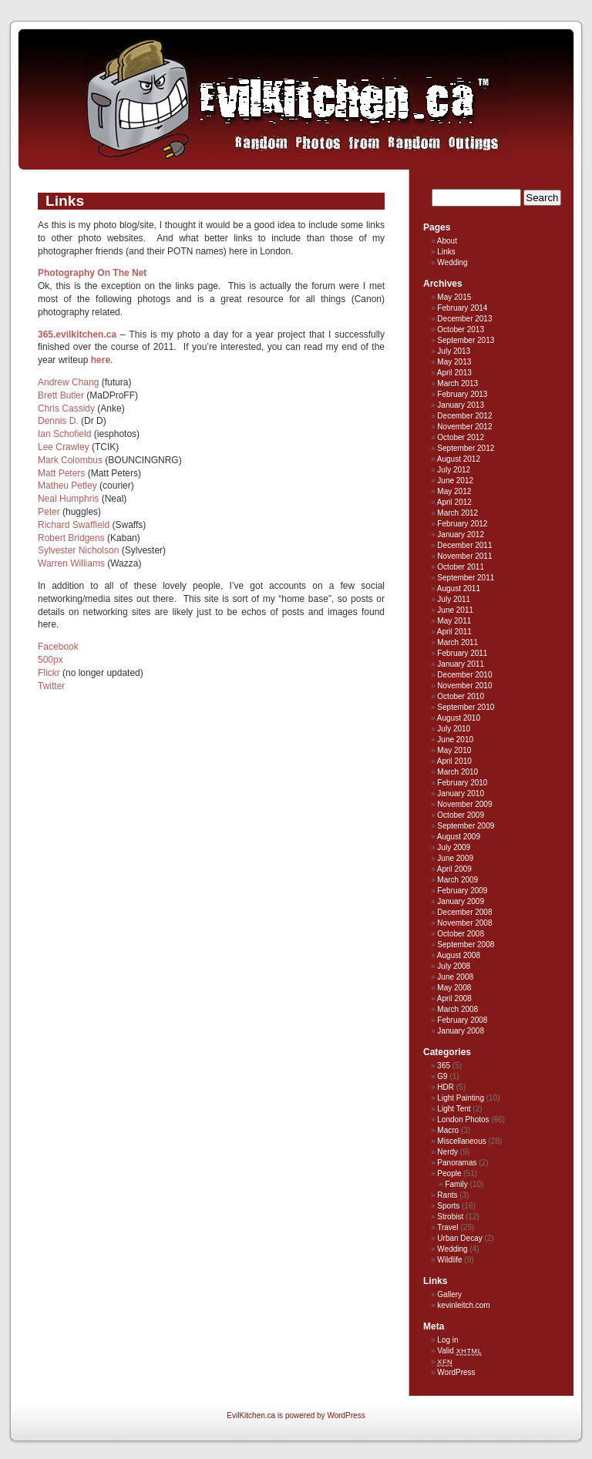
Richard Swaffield (73, 524)
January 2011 (460, 664)
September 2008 (465, 944)
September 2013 (465, 340)
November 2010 (464, 685)
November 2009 (464, 804)
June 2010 (455, 739)
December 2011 (464, 545)
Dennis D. (58, 420)
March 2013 (457, 383)
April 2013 (454, 372)
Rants (447, 1195)
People (449, 1173)
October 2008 (460, 934)
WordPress (456, 1372)
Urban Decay (459, 1238)
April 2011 (454, 631)
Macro (448, 1130)
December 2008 (464, 912)
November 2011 (464, 556)
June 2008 (455, 977)
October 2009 (460, 815)
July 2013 (453, 351)
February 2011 (462, 653)
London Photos (463, 1119)
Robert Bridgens (71, 538)
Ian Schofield (64, 434)
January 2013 (460, 405)
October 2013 (460, 329)
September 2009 (465, 826)
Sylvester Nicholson (78, 550)
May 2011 (454, 621)
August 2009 (458, 836)
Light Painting (460, 1098)
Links (446, 251)
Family (456, 1184)
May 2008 (454, 987)
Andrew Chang (68, 382)
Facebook (58, 646)
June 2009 (455, 858)
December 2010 (464, 675)
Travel (447, 1227)
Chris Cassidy (66, 408)
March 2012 (457, 513)
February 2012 (462, 523)
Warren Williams (71, 563)
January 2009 (460, 901)
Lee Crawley (63, 447)
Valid (459, 1350)
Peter (49, 511)
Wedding (452, 262)
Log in (447, 1340)
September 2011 (465, 577)
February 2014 (462, 308)
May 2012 (454, 491)
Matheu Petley (67, 485)
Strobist (450, 1216)
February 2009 (462, 890)
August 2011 (458, 588)
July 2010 (453, 728)
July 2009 (453, 847)
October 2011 (460, 567)
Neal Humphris (68, 498)
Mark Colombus (70, 460)
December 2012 (464, 416)
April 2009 (454, 869)
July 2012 (453, 470)
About (447, 241)
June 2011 (455, 610)
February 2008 (462, 1020)
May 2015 (454, 297)
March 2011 (457, 642)
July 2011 (453, 599)
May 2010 (454, 750)
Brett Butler (61, 395)
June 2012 (455, 480)
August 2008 (458, 955)
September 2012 (465, 448)
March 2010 (457, 772)
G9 (442, 1076)
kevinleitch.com (463, 1305)
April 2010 (454, 761)
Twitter (51, 686)
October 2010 (460, 696)
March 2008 (457, 1009)
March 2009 (457, 880)
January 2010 (460, 793)
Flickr (49, 672)
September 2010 (465, 707)
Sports (448, 1206)
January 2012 (460, 534)
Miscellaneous (461, 1141)
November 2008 (464, 923)
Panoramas (456, 1162)
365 (443, 1065)
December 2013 (464, 318)
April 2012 (454, 502)
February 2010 (462, 782)
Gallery (449, 1294)
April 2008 (454, 998)
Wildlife (449, 1260)
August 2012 (458, 459)
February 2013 (462, 394)
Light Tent (453, 1108)
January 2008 (460, 1031)
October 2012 (460, 437)
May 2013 (454, 362)
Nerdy (447, 1152)
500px (50, 659)
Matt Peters (61, 473)
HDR (445, 1087)
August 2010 (458, 718)
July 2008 (453, 966)
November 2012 (464, 426)
